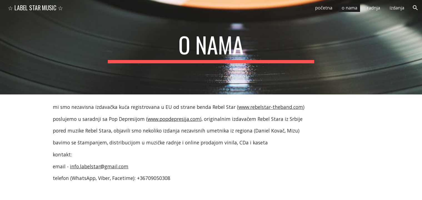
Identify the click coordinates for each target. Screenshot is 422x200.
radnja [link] (373, 8)
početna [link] (323, 8)
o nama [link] (349, 8)
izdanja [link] (396, 8)
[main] (211, 47)
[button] (415, 7)
